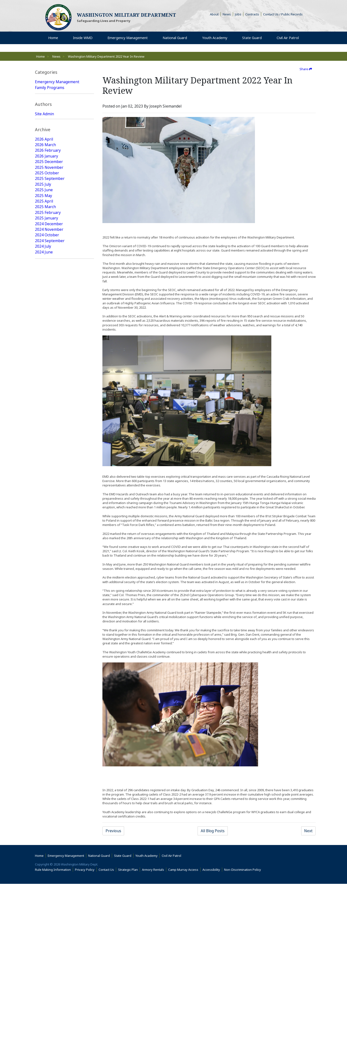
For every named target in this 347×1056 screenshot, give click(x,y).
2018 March (45, 749)
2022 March (45, 483)
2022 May (43, 471)
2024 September (50, 321)
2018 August (46, 720)
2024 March (45, 350)
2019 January (47, 691)
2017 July (43, 795)
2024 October (47, 315)
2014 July (43, 992)
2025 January (47, 298)
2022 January (47, 494)
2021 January (47, 564)
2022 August (46, 454)
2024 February (48, 356)
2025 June (44, 269)
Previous (113, 831)
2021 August (46, 523)
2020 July (43, 593)
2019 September (50, 651)
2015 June (44, 940)
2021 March (45, 552)
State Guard (45, 99)
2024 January (47, 361)
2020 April (44, 610)
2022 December (49, 431)
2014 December (49, 975)
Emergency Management (57, 82)
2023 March (45, 413)
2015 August (46, 929)
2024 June (44, 332)
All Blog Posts (212, 831)
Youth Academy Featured (57, 140)
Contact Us (106, 1042)
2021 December (49, 500)
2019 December (49, 633)
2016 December (49, 836)
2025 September (50, 257)
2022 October (47, 442)
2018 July (43, 726)
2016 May (43, 876)
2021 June (44, 535)
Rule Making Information (53, 1042)
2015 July (43, 934)
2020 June (44, 599)
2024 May (43, 338)
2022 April (44, 477)
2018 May (43, 738)
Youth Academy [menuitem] (214, 38)
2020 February (48, 622)
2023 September (50, 385)
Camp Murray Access (184, 1042)
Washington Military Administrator (53, 175)
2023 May (43, 402)
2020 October (47, 576)
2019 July (43, 662)
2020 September (50, 581)
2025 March (45, 286)
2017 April (44, 813)
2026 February (48, 228)
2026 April (44, 217)
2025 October (47, 251)
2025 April (44, 280)
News (227, 14)
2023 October (47, 379)
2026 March (45, 222)
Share (306, 69)
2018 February (48, 755)
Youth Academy (48, 105)
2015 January (47, 969)
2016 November (49, 842)
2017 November (49, 772)
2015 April (44, 952)
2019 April (44, 680)
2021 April (44, 547)
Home (40, 56)
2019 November (49, 639)
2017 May (43, 807)
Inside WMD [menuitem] (81, 38)
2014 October (47, 981)
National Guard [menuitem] (175, 38)
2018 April (44, 743)
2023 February (48, 419)
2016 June (44, 871)
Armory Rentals (153, 1042)
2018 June (44, 732)
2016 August (46, 859)
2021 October (47, 512)
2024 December (49, 304)
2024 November (49, 309)
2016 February (48, 894)
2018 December (49, 697)
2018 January (47, 761)
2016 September (50, 853)
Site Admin (44, 167)
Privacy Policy (84, 1042)
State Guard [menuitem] (250, 38)
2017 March (45, 819)
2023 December (49, 367)
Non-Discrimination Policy (243, 1042)
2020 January (47, 628)
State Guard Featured (54, 122)
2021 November (49, 506)
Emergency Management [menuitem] (127, 38)
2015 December (49, 905)
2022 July (43, 460)
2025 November (49, 246)
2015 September (50, 923)
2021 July (43, 529)
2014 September (50, 986)
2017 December (49, 767)
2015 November (49, 911)
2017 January (47, 830)
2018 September (50, 714)
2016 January (47, 900)
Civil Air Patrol (172, 1028)
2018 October (47, 709)
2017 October (47, 778)
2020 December (49, 570)
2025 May (43, 275)
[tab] (64, 72)
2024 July (43, 327)
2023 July (43, 396)
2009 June (44, 998)
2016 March (45, 888)
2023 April (44, 408)
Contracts (252, 14)
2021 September (50, 518)
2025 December (49, 240)
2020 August (46, 587)
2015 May (43, 946)
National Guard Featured (57, 128)
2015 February (48, 963)
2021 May (43, 541)
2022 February (48, 489)
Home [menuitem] (53, 38)
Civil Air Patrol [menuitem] (287, 38)
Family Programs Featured (58, 134)
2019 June (44, 668)
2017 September (50, 784)
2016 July (43, 865)
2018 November (49, 703)
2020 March (45, 616)
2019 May (43, 674)
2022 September (50, 448)
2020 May (43, 604)
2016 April (44, 882)
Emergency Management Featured (57, 113)
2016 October (47, 848)
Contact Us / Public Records (283, 14)
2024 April (44, 344)
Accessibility (212, 1042)
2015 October (47, 917)
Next (308, 831)
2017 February (48, 824)
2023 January (47, 425)
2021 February (48, 558)
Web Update (46, 190)
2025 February (48, 292)
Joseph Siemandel (51, 184)
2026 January (47, 234)
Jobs (238, 14)
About (215, 14)
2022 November (49, 437)
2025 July (43, 263)
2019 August (46, 657)
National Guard (49, 93)
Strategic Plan (128, 1042)
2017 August (46, 790)
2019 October (47, 645)
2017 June (44, 801)
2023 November (49, 373)
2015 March (45, 958)
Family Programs (50, 87)
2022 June (44, 466)
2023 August (46, 390)
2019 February (48, 685)
